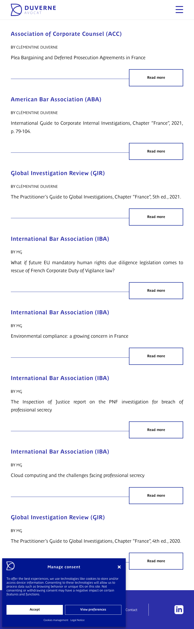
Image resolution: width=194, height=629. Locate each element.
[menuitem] (177, 10)
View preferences (93, 609)
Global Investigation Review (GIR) (58, 173)
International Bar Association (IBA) (60, 239)
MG (19, 252)
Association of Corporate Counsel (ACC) (66, 34)
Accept (35, 609)
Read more (156, 77)
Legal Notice (77, 620)
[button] (119, 567)
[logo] (33, 10)
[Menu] (177, 10)
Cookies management (56, 620)
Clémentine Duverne (37, 47)
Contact (131, 610)
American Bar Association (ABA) (56, 99)
